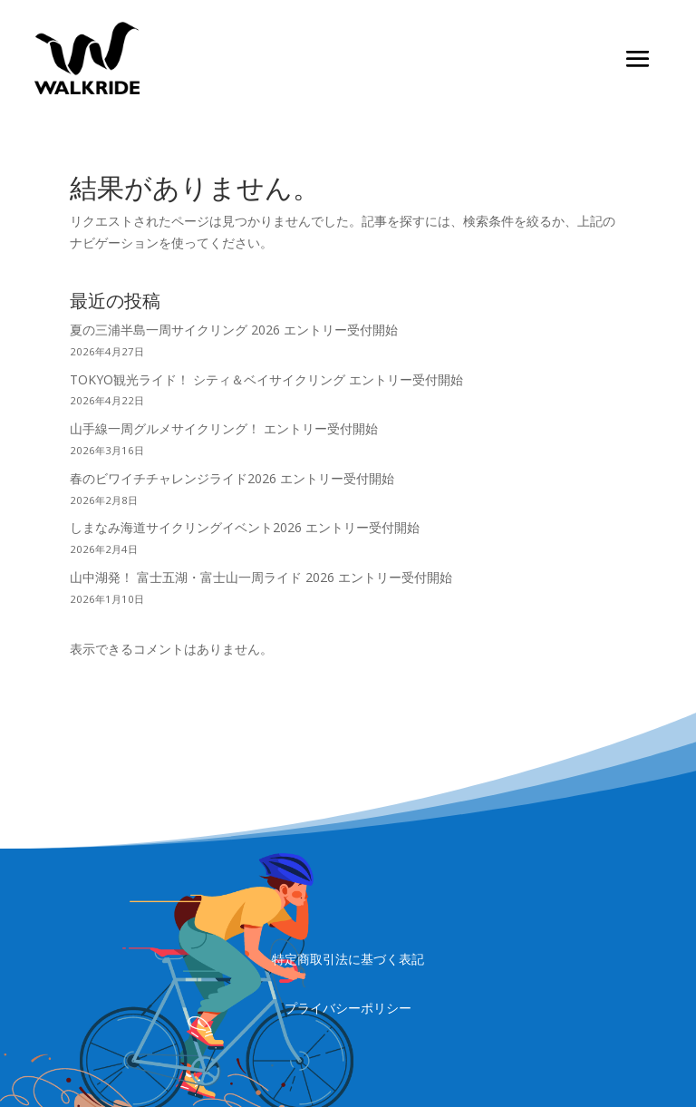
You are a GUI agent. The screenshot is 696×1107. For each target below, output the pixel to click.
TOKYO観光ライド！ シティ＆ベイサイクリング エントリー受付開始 (266, 379)
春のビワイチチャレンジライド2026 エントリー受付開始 (232, 478)
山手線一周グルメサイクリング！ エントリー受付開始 (224, 428)
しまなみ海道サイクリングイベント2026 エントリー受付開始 (245, 527)
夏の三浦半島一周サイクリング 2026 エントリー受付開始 (234, 329)
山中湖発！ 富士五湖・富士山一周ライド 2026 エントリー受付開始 (261, 577)
